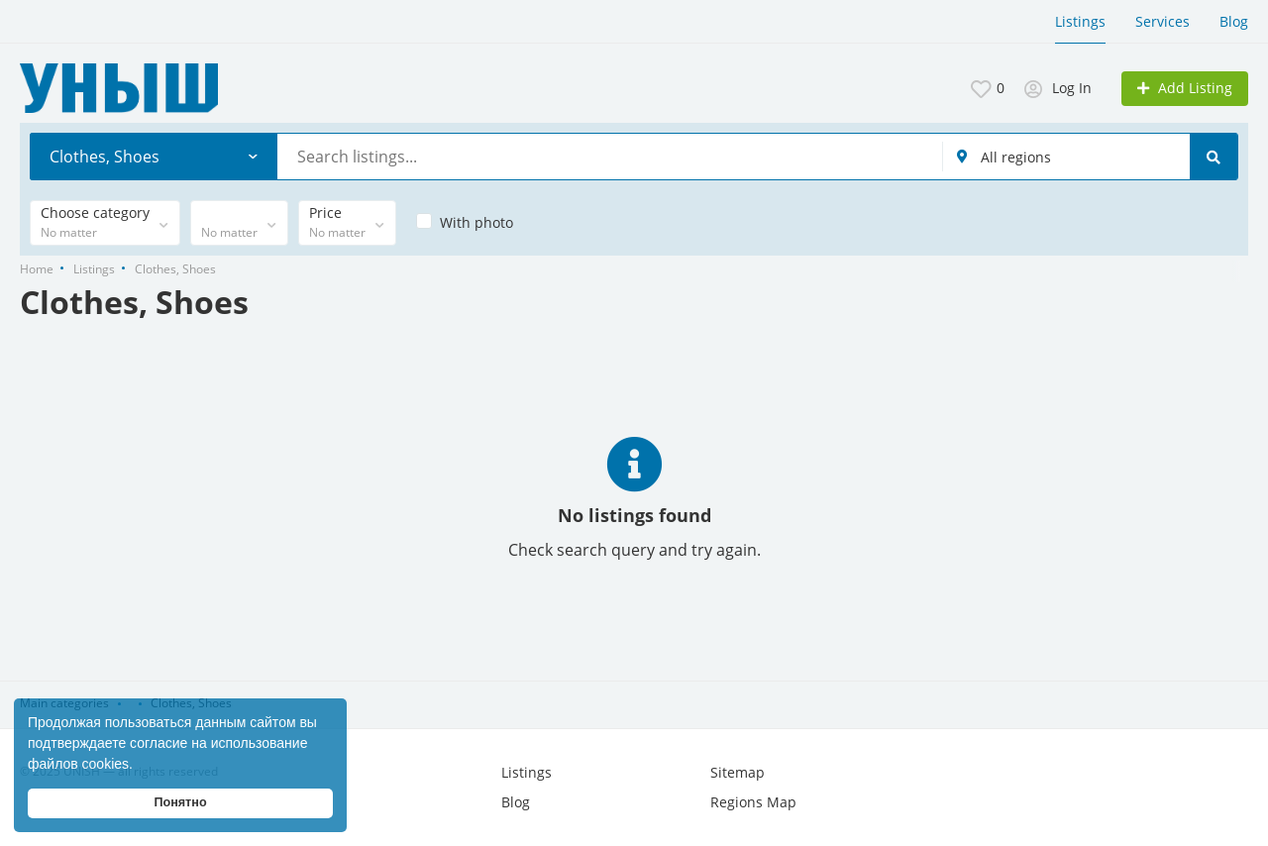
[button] (140, 766)
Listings (1080, 21)
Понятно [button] (180, 802)
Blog (1233, 21)
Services (1162, 21)
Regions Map (753, 802)
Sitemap (737, 772)
